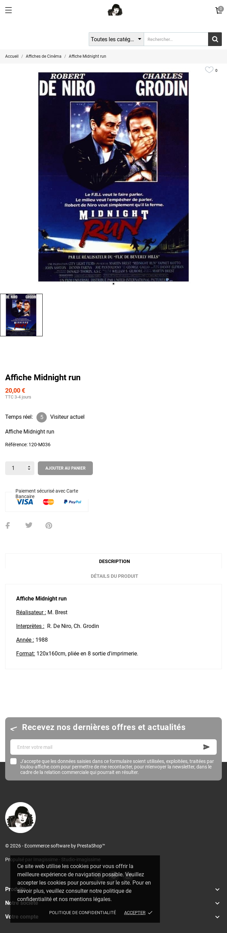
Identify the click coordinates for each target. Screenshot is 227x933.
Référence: (16, 444)
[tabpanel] (113, 177)
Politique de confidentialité (82, 912)
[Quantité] (19, 468)
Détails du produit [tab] (114, 576)
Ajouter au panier (65, 468)
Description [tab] (114, 561)
